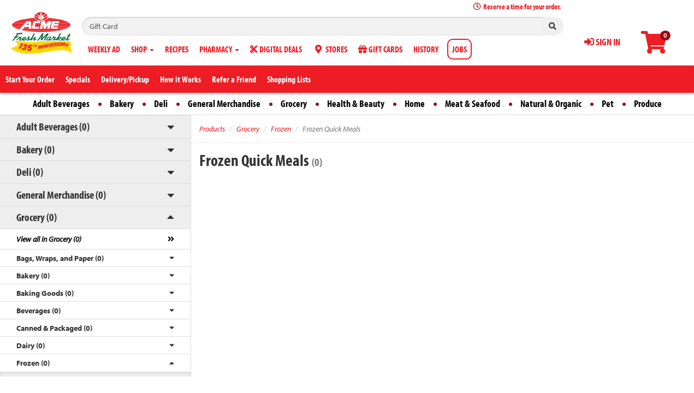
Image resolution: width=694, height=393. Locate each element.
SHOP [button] (142, 49)
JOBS (459, 49)
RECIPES (176, 49)
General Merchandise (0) (61, 194)
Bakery (122, 103)
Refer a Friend (234, 79)
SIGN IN (602, 41)
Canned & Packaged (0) (54, 328)
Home (415, 103)
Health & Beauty (355, 103)
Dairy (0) (30, 345)
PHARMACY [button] (219, 49)
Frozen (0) (33, 363)
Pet (608, 103)
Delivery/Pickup (125, 79)
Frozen (281, 129)
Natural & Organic (551, 103)
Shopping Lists (289, 79)
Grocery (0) (36, 217)
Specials (78, 79)
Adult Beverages (61, 103)
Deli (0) (29, 171)
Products (212, 129)
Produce (648, 103)
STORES (330, 49)
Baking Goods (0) (45, 293)
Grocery (294, 103)
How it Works (180, 79)
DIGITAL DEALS (276, 49)
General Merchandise (224, 103)
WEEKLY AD (104, 49)
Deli (161, 103)
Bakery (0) (35, 149)
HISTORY (425, 49)
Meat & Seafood (472, 103)
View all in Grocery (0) (48, 239)
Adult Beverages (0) (53, 126)
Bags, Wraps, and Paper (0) (60, 258)
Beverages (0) (38, 310)
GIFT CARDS (380, 49)
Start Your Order (30, 79)
